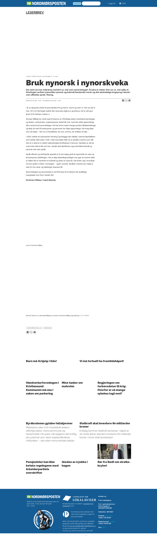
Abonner (77, 3)
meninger (47, 328)
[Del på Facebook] (123, 100)
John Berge (109, 516)
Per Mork (112, 521)
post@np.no (107, 500)
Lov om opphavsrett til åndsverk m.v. (82, 526)
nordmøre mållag (34, 328)
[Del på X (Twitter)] (126, 100)
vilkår (103, 527)
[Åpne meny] (123, 3)
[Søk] (99, 3)
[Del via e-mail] (129, 100)
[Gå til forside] (46, 3)
